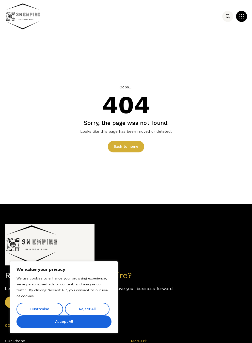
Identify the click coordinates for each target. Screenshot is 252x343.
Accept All (64, 321)
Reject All (87, 309)
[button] (241, 16)
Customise (39, 309)
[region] (64, 297)
